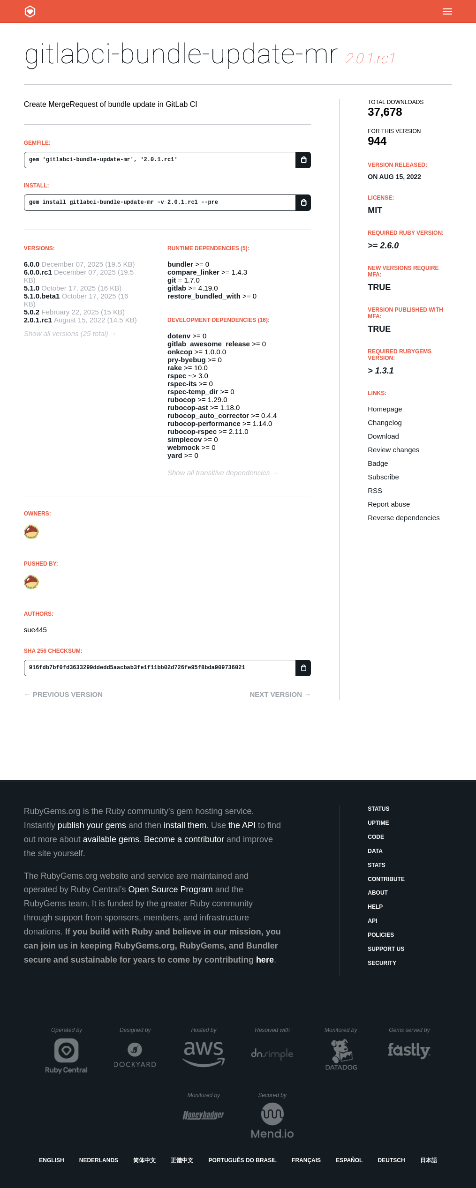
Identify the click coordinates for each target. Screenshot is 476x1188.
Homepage (385, 409)
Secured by (275, 1095)
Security (382, 963)
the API (242, 825)
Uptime (378, 823)
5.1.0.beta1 (42, 296)
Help (375, 907)
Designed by (138, 1030)
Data (375, 851)
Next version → (280, 694)
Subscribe (383, 477)
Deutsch (391, 1160)
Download (383, 436)
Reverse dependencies (403, 518)
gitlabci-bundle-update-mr (181, 53)
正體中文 (182, 1160)
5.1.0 (31, 288)
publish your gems (92, 825)
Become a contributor (184, 839)
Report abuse (389, 504)
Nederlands (98, 1160)
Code (376, 837)
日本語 (428, 1160)
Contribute (386, 879)
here (265, 959)
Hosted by (208, 1030)
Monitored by (343, 1030)
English (51, 1160)
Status (378, 809)
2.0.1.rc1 (38, 320)
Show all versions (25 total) (66, 333)
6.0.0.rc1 (38, 272)
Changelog (385, 422)
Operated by (69, 1033)
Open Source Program (170, 889)
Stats (376, 865)
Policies (381, 935)
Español (349, 1160)
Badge (378, 463)
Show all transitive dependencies (218, 473)
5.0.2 (31, 312)
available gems (111, 839)
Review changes (393, 450)
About (378, 892)
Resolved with (274, 1030)
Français (306, 1160)
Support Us (386, 949)
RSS (375, 490)
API (372, 921)
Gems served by (410, 1030)
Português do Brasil (243, 1160)
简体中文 (144, 1160)
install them (185, 825)
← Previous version (63, 694)
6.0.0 (31, 264)
